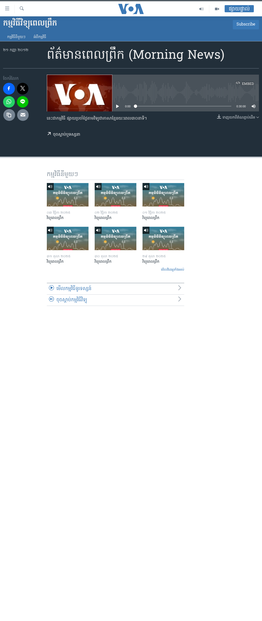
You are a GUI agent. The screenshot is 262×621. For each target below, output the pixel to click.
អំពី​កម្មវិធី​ (40, 37)
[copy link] (9, 115)
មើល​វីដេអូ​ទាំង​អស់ (172, 269)
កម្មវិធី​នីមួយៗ (16, 37)
